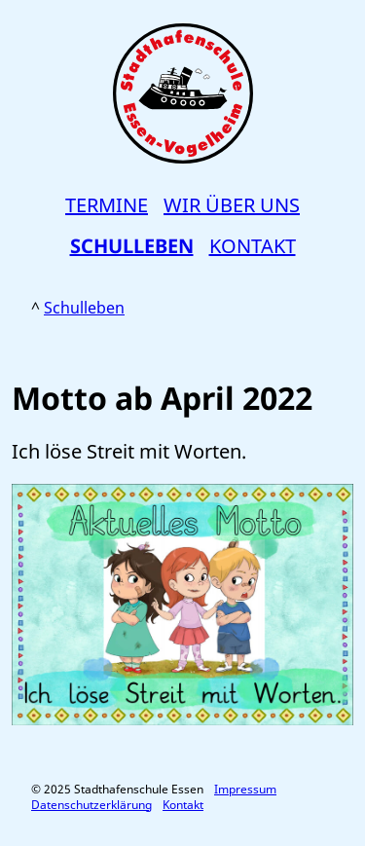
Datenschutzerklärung (91, 804)
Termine (106, 205)
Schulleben (132, 246)
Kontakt (252, 246)
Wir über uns (232, 205)
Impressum (245, 789)
